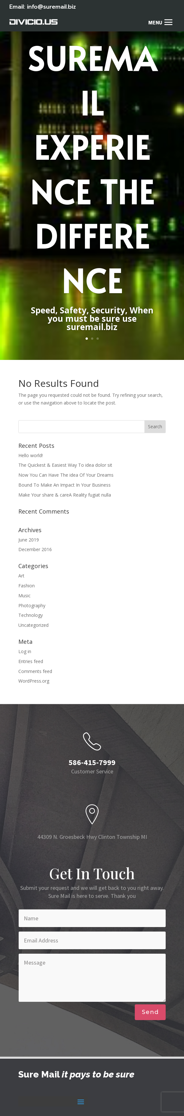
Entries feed (30, 661)
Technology (30, 615)
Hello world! (30, 455)
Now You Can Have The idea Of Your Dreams (66, 475)
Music (24, 595)
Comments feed (35, 671)
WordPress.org (33, 681)
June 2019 (28, 540)
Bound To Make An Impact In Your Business (64, 485)
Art (21, 576)
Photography (31, 605)
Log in (24, 651)
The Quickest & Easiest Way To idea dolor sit (65, 465)
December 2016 (35, 549)
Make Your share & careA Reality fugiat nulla (64, 495)
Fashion (26, 586)
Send (150, 1012)
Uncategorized (33, 625)
